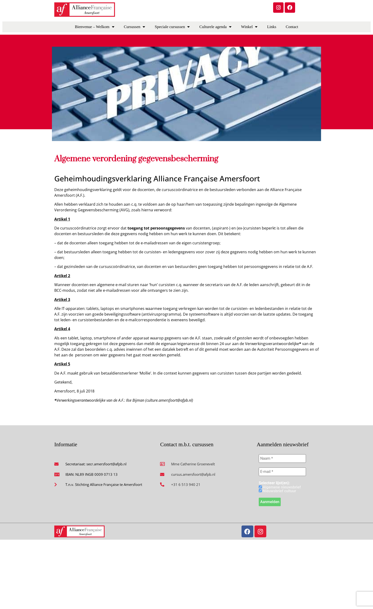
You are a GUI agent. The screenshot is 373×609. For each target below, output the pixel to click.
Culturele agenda (215, 26)
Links (271, 27)
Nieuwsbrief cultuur (277, 491)
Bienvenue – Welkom (94, 26)
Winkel (249, 26)
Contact (292, 27)
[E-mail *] (282, 471)
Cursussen (134, 26)
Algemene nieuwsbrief (280, 487)
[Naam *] (282, 458)
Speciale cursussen (172, 26)
